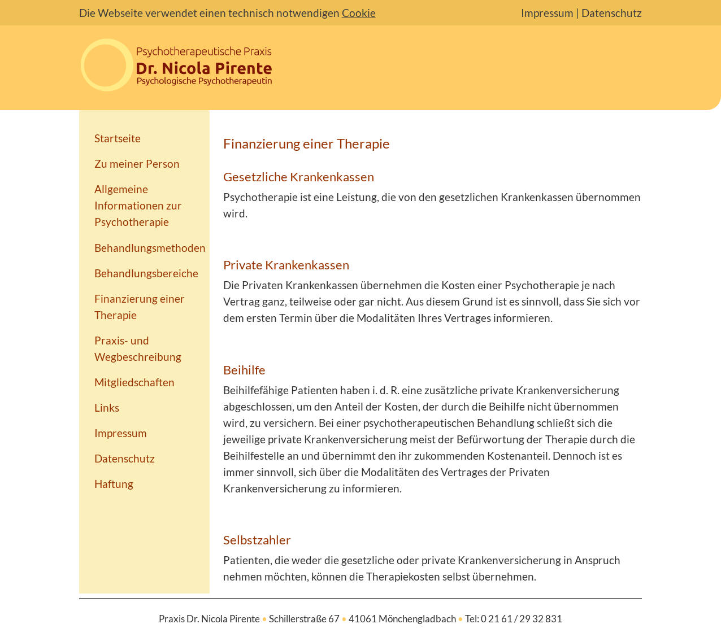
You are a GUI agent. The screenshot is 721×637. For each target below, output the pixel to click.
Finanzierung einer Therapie (139, 306)
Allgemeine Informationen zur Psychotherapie (138, 205)
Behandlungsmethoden (150, 247)
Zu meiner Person (137, 163)
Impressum (547, 12)
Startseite (117, 138)
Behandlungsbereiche (146, 273)
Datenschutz (611, 12)
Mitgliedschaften (134, 382)
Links (106, 407)
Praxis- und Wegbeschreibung (137, 348)
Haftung (113, 483)
